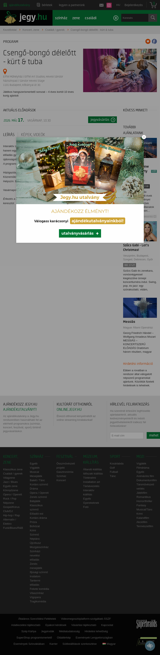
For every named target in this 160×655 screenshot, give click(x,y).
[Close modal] (144, 137)
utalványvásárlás (77, 233)
